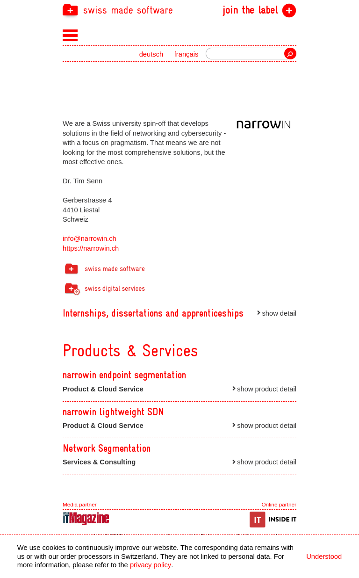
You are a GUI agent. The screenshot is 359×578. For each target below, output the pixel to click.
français (186, 54)
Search (290, 53)
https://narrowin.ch (91, 248)
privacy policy (150, 565)
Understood (324, 556)
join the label (250, 10)
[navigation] (179, 9)
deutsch (151, 54)
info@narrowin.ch (89, 238)
